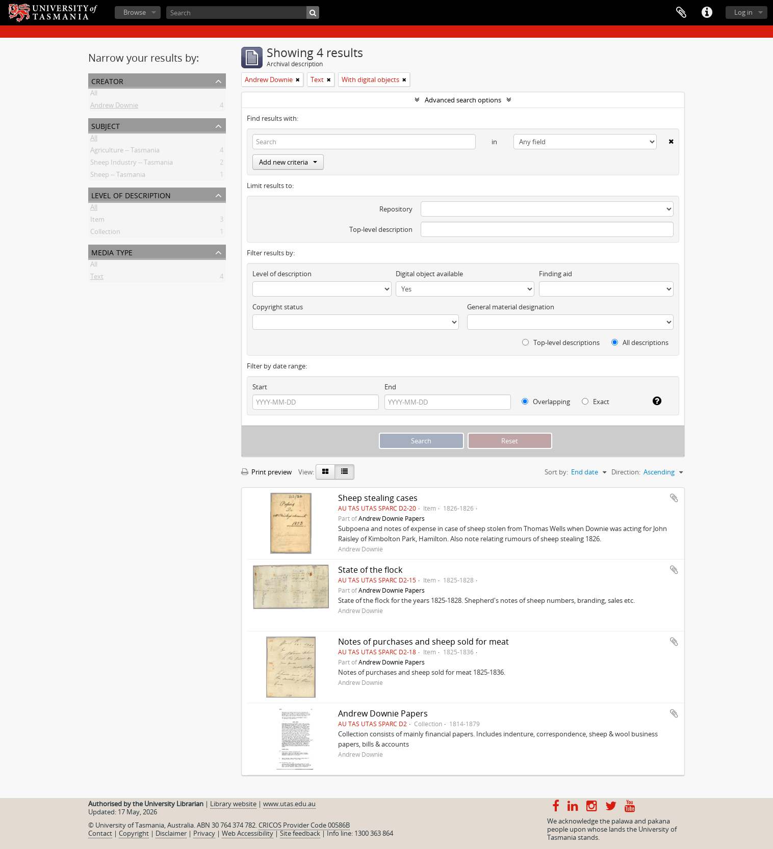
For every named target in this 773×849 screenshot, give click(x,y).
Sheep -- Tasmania (117, 176)
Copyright (134, 833)
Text (97, 278)
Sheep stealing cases (378, 497)
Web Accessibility (247, 833)
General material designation (510, 306)
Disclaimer (171, 833)
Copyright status (277, 306)
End (390, 386)
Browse (134, 12)
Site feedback (300, 833)
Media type (112, 251)
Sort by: (556, 471)
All (93, 94)
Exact (595, 401)
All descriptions (639, 342)
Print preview (266, 471)
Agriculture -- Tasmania (125, 151)
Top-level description (381, 229)
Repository (396, 209)
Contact (100, 833)
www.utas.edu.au (289, 803)
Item (97, 221)
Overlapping (546, 401)
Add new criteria (288, 162)
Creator (107, 80)
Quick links (706, 12)
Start (259, 386)
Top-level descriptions (561, 342)
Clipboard (681, 12)
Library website (233, 803)
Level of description (131, 194)
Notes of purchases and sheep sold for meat (423, 641)
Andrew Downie (114, 107)
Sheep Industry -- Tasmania (131, 164)
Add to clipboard (674, 498)
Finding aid (555, 273)
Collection (105, 233)
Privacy (204, 833)
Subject (105, 125)
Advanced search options (463, 99)
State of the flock (370, 569)
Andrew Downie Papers (391, 518)
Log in (743, 12)
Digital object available (429, 273)
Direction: (625, 471)
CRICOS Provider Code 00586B (304, 825)
